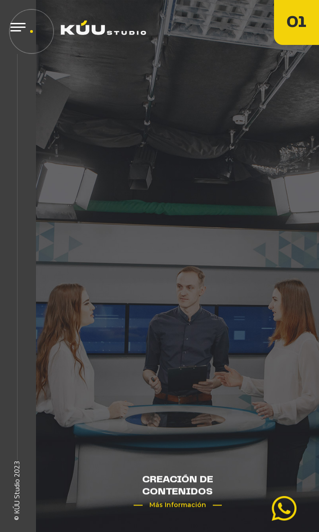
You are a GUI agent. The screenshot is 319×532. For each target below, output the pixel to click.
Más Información (177, 505)
